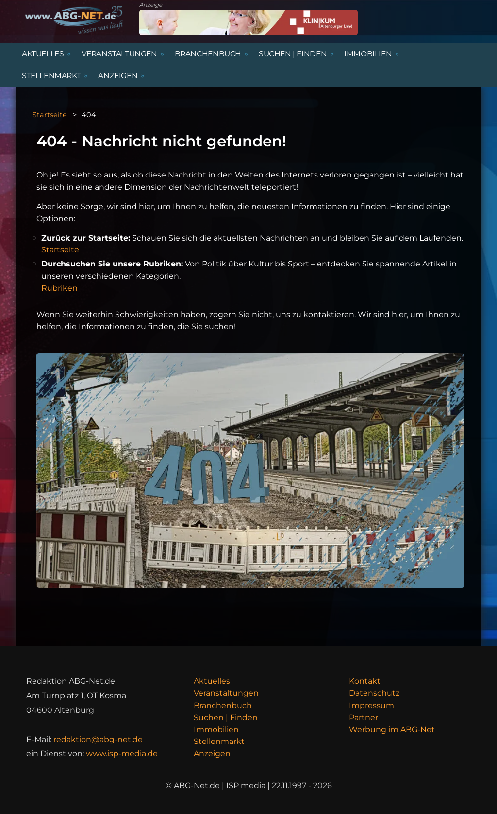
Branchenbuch (223, 705)
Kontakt (365, 681)
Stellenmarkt (219, 741)
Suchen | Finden (226, 717)
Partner (363, 717)
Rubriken (59, 288)
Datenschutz (374, 693)
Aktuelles (212, 681)
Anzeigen (212, 753)
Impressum (371, 705)
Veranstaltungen (226, 693)
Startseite (50, 114)
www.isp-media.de (122, 753)
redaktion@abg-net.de (98, 739)
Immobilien (216, 729)
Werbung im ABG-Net (392, 729)
